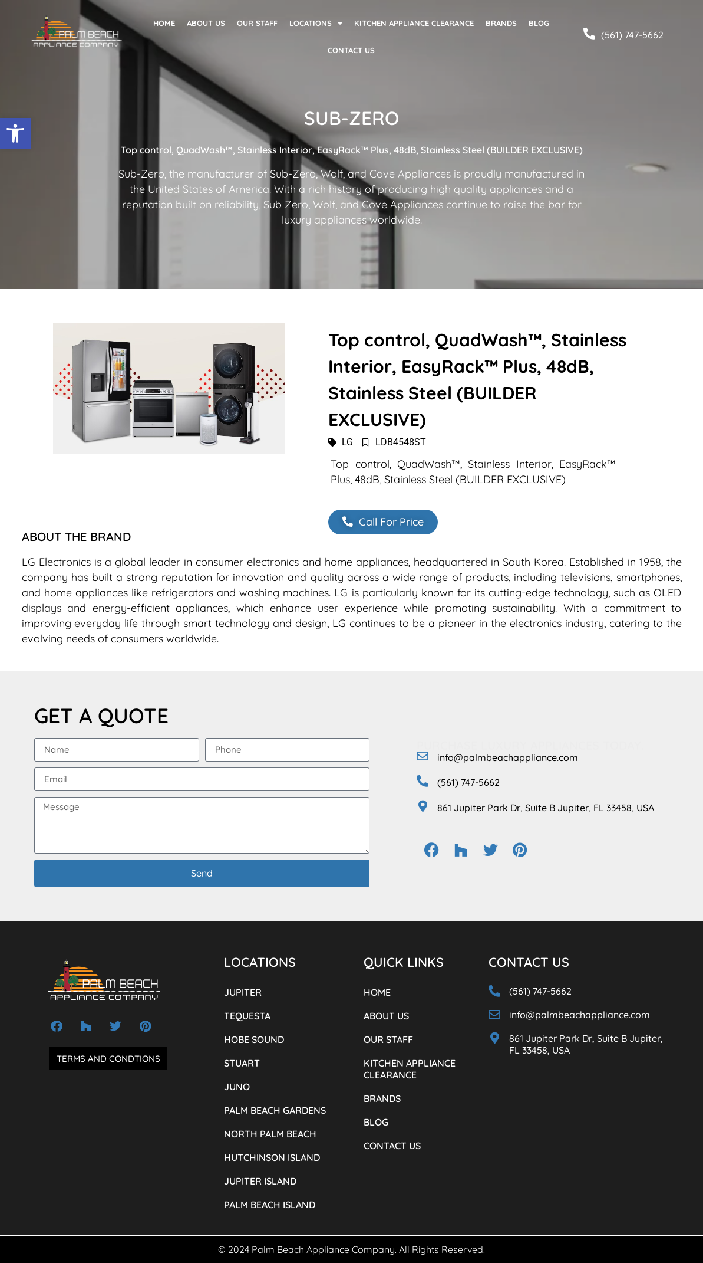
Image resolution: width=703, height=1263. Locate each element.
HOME (164, 23)
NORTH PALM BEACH (270, 1134)
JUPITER (243, 992)
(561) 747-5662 (632, 35)
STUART (242, 1063)
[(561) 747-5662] (589, 34)
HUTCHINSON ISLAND (272, 1157)
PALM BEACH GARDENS (275, 1110)
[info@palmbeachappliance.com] (422, 756)
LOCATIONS (315, 23)
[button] (15, 133)
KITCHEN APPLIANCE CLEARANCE (414, 23)
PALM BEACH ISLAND (269, 1204)
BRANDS (501, 23)
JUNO (237, 1087)
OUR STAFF (257, 23)
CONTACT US (351, 50)
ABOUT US (206, 23)
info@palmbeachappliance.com (507, 757)
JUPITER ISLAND (260, 1181)
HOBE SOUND (254, 1039)
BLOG (539, 23)
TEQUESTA (247, 1016)
